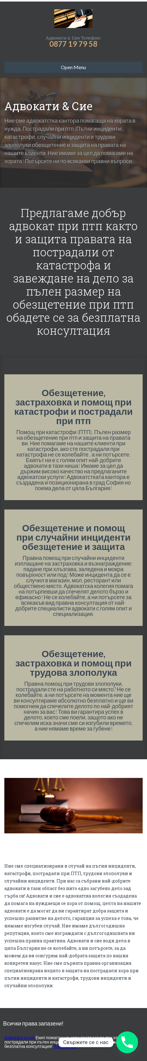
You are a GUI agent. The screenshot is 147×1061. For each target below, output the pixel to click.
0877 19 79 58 (73, 43)
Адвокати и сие (19, 1037)
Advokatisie (65, 1046)
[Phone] (127, 1042)
